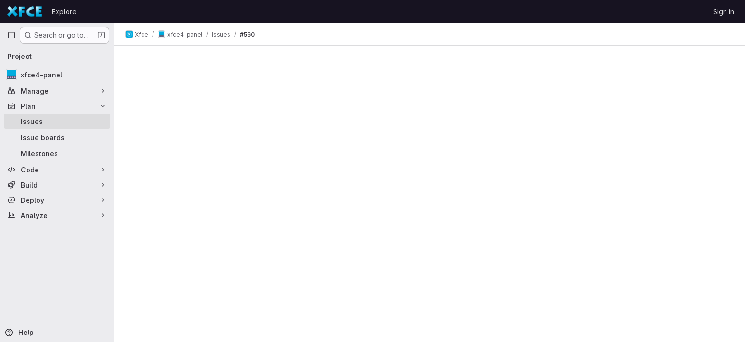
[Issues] (57, 121)
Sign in (723, 12)
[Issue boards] (57, 137)
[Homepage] (24, 11)
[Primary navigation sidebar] (11, 35)
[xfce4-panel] (57, 74)
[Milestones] (57, 153)
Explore (64, 12)
